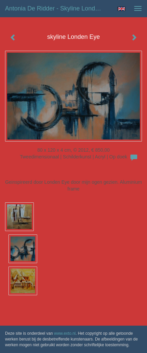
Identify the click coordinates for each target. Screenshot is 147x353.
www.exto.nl (65, 333)
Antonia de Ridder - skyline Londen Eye (55, 8)
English (121, 9)
